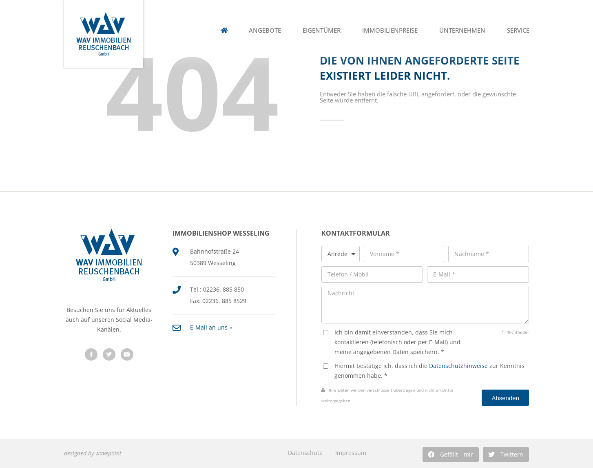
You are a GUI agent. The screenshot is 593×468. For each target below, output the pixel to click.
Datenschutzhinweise (458, 366)
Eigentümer (322, 30)
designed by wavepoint (93, 453)
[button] (451, 454)
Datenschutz (305, 453)
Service (518, 30)
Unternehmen (462, 30)
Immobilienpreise (390, 30)
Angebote (265, 30)
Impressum (350, 453)
